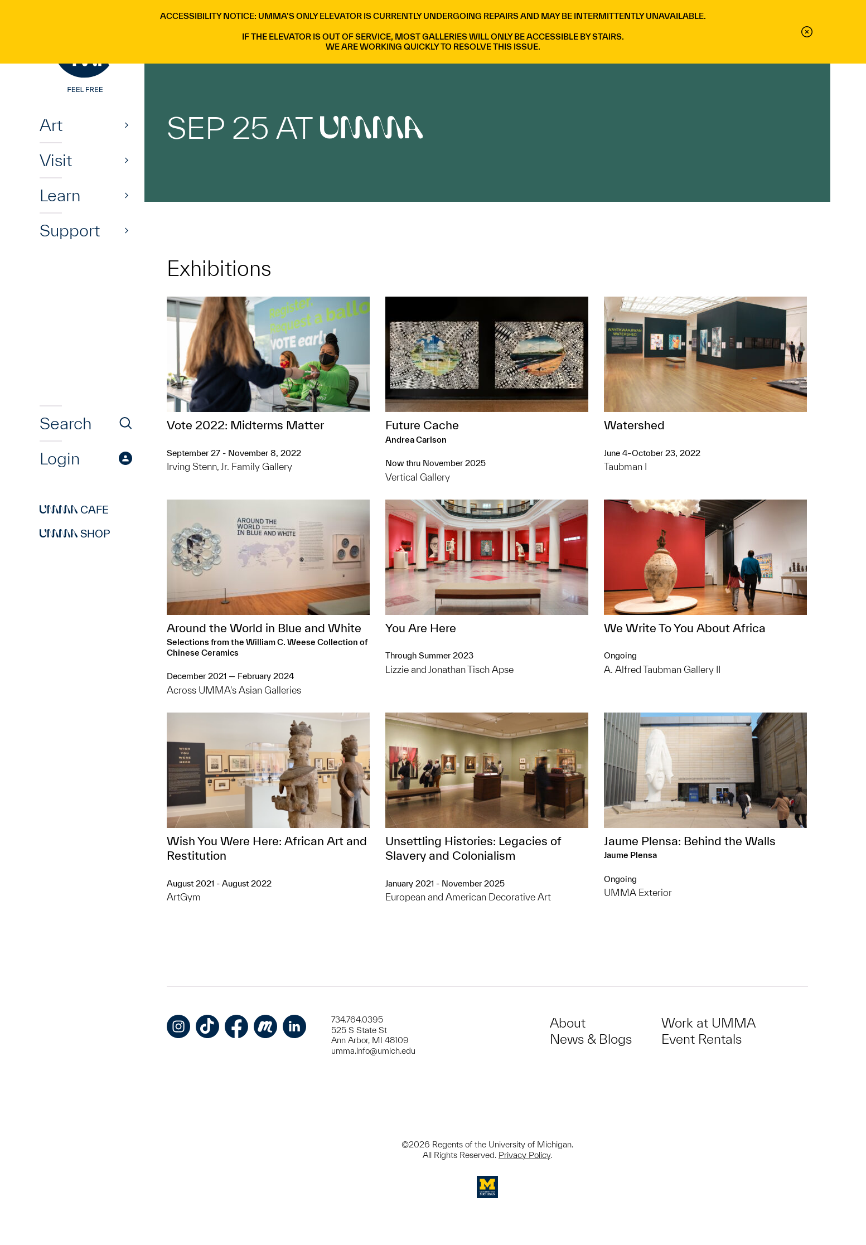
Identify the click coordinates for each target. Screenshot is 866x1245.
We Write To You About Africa (685, 627)
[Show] (126, 124)
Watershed (634, 425)
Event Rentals (701, 1039)
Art (51, 124)
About (568, 1022)
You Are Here (420, 627)
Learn (60, 195)
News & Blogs (591, 1039)
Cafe (74, 509)
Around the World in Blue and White (264, 627)
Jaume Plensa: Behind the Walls (690, 840)
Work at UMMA (708, 1022)
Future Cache (422, 425)
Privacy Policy (524, 1155)
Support (70, 230)
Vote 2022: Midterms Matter (245, 425)
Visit (56, 160)
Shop (75, 533)
